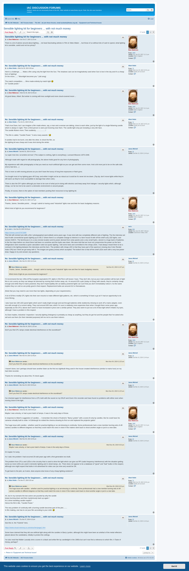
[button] (153, 32)
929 (133, 229)
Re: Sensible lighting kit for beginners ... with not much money (34, 66)
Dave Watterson (133, 50)
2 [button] (150, 32)
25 (133, 151)
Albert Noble (132, 65)
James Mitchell (133, 149)
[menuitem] (17, 18)
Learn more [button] (85, 566)
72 (133, 68)
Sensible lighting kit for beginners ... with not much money (37, 28)
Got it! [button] (174, 566)
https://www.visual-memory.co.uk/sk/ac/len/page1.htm (25, 528)
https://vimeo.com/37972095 (15, 233)
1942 (133, 53)
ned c (130, 226)
